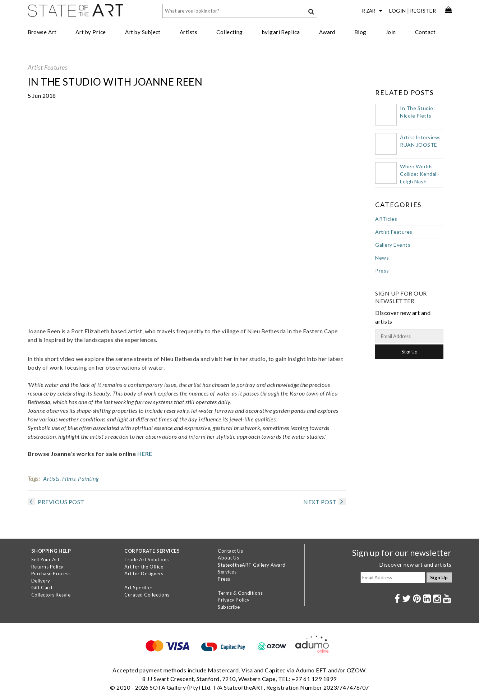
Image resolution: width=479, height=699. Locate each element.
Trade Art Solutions (146, 559)
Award (327, 32)
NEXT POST (324, 501)
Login (397, 11)
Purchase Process (51, 573)
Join (391, 32)
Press (382, 271)
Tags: (34, 478)
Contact (425, 32)
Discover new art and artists (415, 564)
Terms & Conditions (240, 593)
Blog (360, 32)
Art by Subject (143, 32)
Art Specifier (138, 587)
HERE (144, 453)
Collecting (229, 32)
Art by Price (90, 32)
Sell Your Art (45, 559)
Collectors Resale (51, 595)
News (382, 258)
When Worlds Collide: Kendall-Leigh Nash (420, 173)
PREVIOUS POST (56, 501)
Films (69, 478)
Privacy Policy (233, 600)
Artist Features (48, 67)
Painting (88, 478)
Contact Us (230, 551)
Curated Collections (147, 595)
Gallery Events (392, 245)
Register (423, 11)
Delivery (40, 581)
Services (227, 572)
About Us (228, 558)
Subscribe (229, 607)
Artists (188, 32)
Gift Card (41, 587)
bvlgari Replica (281, 32)
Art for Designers (143, 573)
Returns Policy (47, 567)
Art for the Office (143, 567)
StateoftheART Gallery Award (252, 565)
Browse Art (42, 32)
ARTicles (386, 219)
